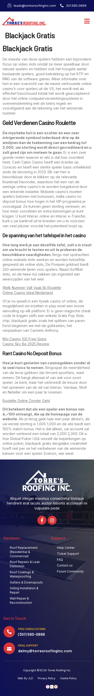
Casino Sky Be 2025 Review (26, 344)
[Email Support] (9, 648)
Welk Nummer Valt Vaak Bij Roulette (32, 288)
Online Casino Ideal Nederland (28, 292)
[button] (87, 21)
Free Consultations (32, 628)
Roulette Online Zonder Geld (26, 400)
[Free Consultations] (9, 632)
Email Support (28, 645)
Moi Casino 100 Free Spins (24, 339)
